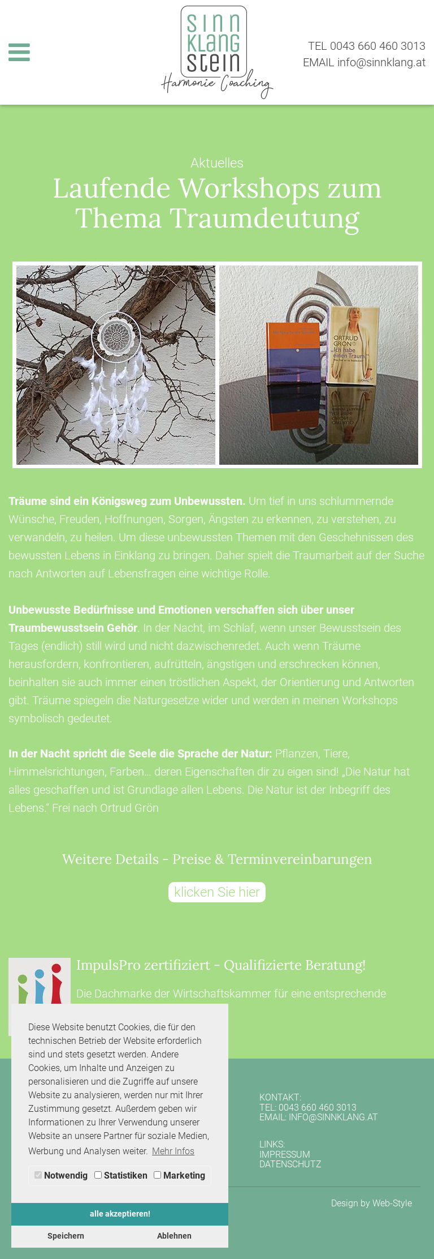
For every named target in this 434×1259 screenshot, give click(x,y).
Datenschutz (290, 1164)
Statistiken (120, 1175)
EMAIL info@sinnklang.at (364, 62)
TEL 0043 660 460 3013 (367, 46)
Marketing (179, 1175)
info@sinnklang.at (333, 1117)
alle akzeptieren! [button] (120, 1214)
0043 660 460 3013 (318, 1107)
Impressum (284, 1154)
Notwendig (61, 1175)
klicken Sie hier (217, 892)
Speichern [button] (65, 1236)
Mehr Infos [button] (173, 1151)
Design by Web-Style (371, 1203)
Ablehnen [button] (174, 1236)
